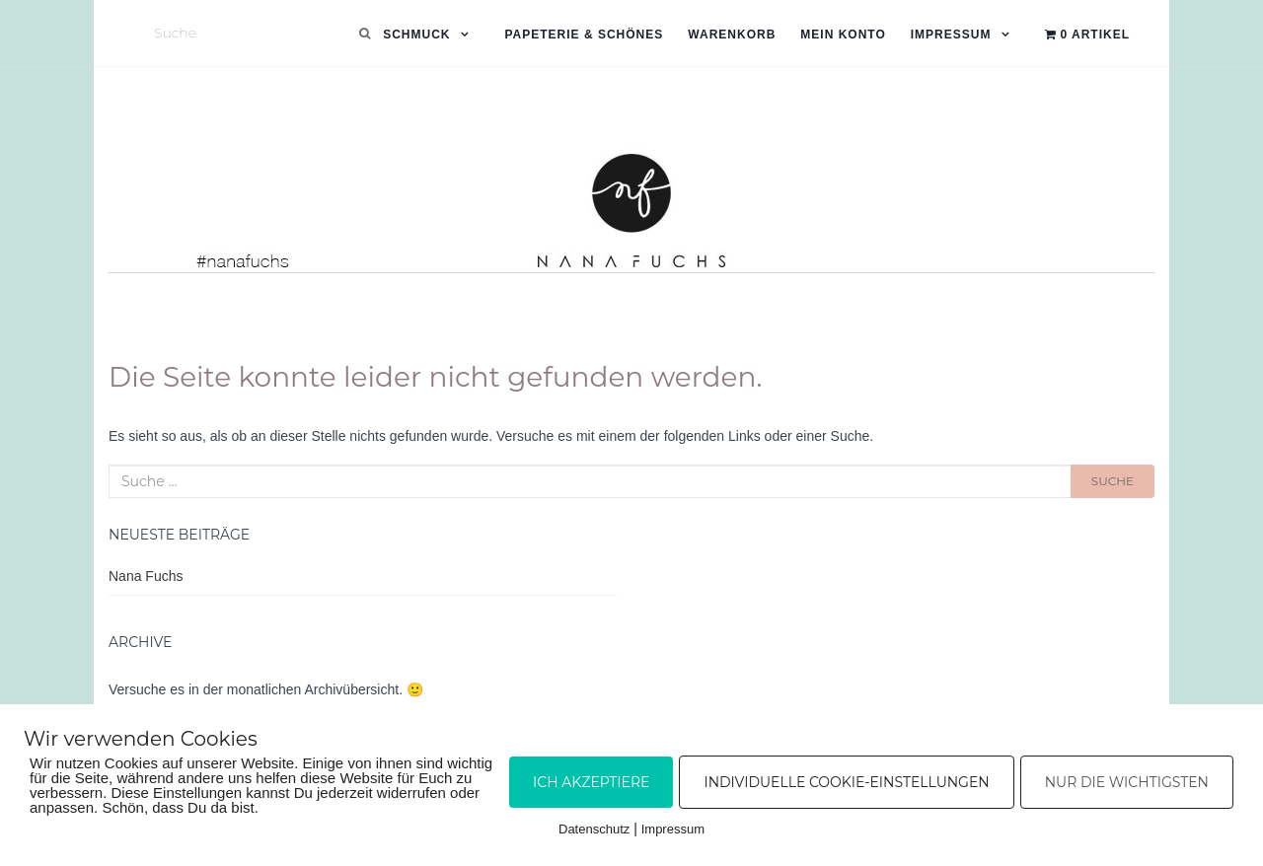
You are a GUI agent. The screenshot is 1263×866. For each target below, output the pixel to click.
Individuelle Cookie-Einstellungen (846, 782)
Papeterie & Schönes (583, 34)
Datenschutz (594, 829)
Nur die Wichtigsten (1127, 782)
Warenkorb (732, 34)
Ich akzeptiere (591, 782)
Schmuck (416, 34)
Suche (1112, 480)
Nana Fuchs (146, 576)
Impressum (951, 34)
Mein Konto (842, 34)
